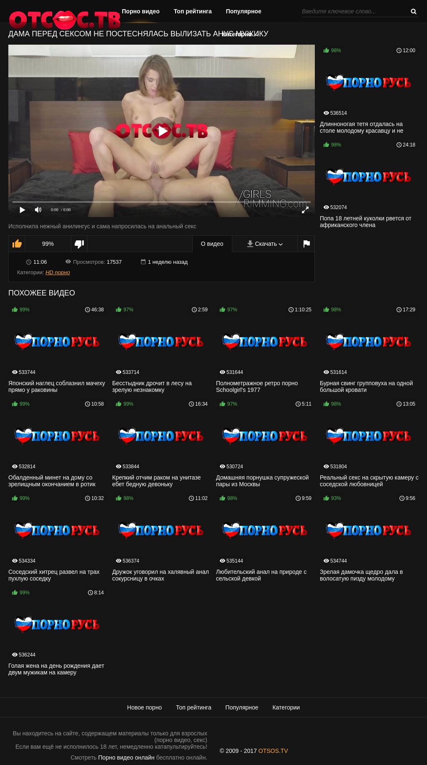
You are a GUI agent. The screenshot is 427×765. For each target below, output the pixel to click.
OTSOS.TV (273, 750)
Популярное (243, 11)
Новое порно (144, 707)
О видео (212, 243)
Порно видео (141, 11)
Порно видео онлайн (126, 757)
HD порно (57, 272)
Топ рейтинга (193, 11)
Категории (237, 34)
